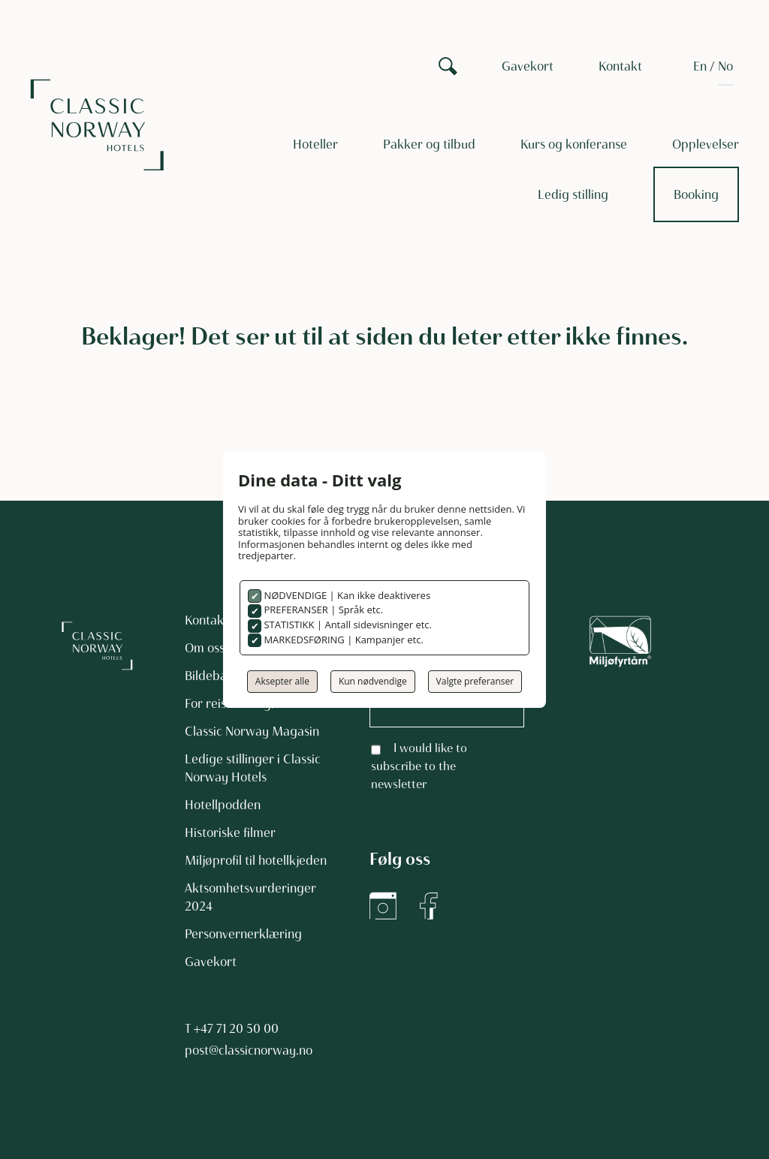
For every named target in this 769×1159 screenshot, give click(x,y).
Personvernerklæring (243, 933)
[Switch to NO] (725, 66)
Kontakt (620, 66)
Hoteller (315, 144)
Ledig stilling (573, 194)
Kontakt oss (217, 620)
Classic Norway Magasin (252, 731)
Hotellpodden (223, 804)
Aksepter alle (282, 681)
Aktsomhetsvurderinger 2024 (250, 897)
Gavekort (527, 66)
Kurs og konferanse (573, 144)
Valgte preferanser (475, 681)
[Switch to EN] (700, 66)
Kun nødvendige (373, 681)
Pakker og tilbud (429, 144)
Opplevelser (705, 144)
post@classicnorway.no (248, 1050)
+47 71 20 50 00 (236, 1028)
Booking (696, 194)
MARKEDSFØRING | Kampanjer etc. (342, 639)
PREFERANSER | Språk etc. (322, 609)
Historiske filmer (230, 832)
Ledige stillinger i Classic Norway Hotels (253, 767)
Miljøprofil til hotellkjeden (256, 860)
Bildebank (212, 675)
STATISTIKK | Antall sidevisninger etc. (346, 624)
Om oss (205, 647)
